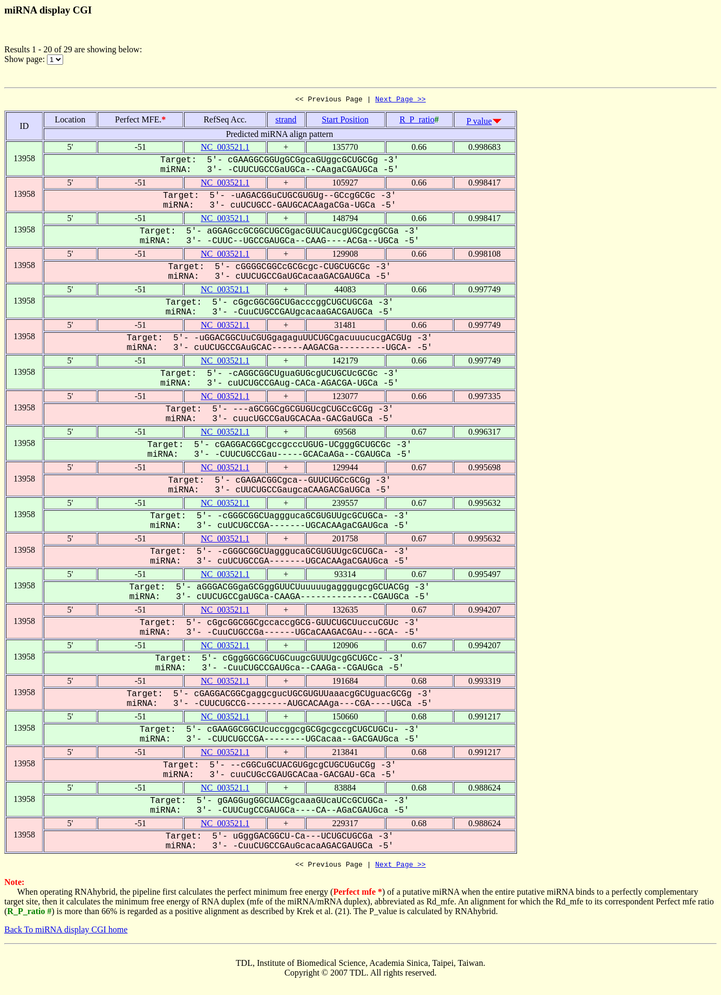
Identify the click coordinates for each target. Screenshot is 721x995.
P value (479, 122)
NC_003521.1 (225, 148)
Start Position (345, 121)
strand (285, 121)
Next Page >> (400, 100)
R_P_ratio (416, 121)
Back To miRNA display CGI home (65, 932)
